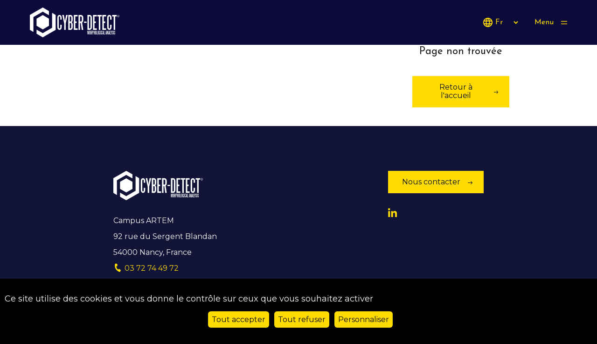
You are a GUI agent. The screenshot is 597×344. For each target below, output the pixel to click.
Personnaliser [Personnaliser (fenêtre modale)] (363, 319)
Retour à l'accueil (455, 91)
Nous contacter (431, 181)
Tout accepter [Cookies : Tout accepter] (238, 319)
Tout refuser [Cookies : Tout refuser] (302, 319)
